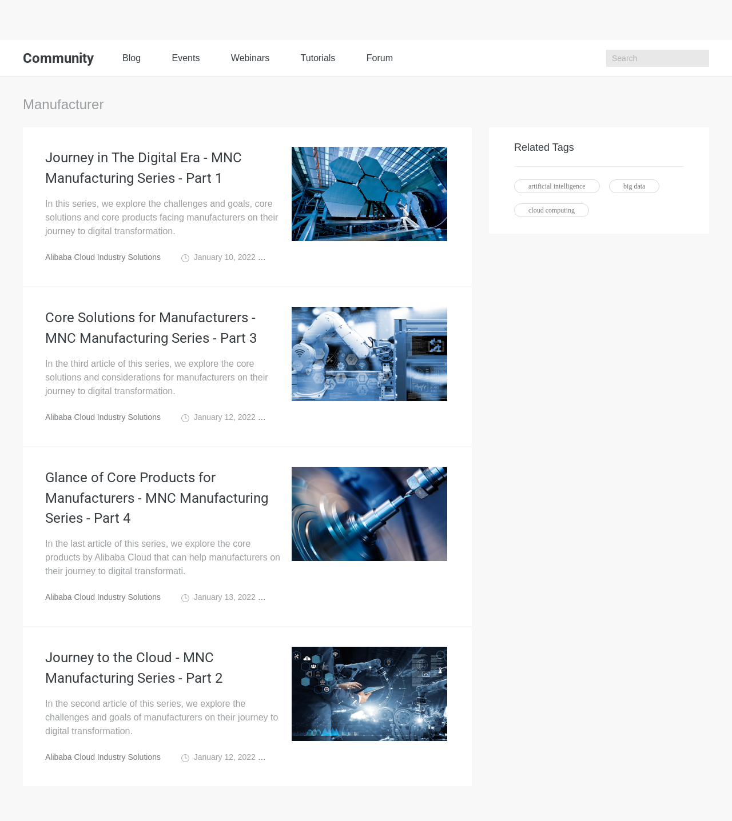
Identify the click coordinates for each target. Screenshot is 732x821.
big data (634, 186)
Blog (131, 58)
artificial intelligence (557, 186)
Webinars (250, 58)
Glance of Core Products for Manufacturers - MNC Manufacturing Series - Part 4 (156, 498)
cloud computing (551, 210)
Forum (380, 58)
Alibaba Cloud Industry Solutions (103, 257)
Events (186, 58)
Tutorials (318, 58)
